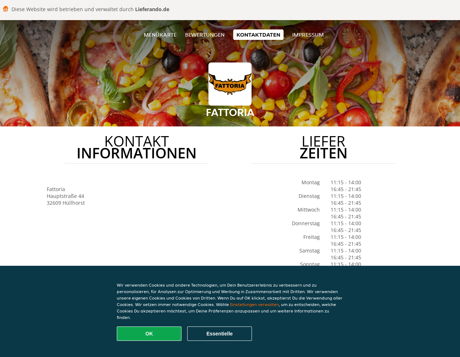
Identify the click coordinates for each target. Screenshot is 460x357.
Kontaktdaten (258, 34)
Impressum (308, 34)
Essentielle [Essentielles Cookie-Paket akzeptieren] (219, 334)
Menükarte (160, 34)
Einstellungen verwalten (254, 304)
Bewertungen (205, 34)
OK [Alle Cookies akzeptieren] (149, 334)
